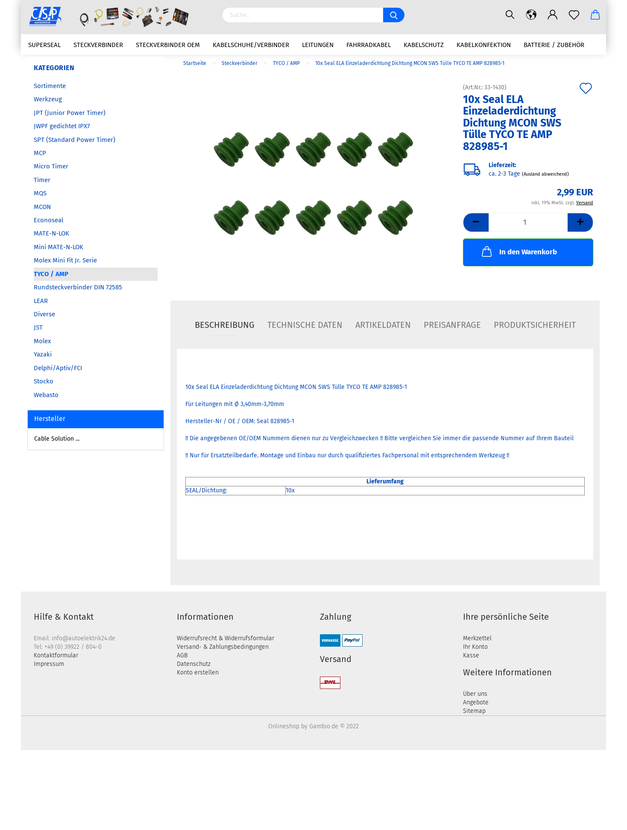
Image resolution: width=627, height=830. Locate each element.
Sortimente (50, 86)
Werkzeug (48, 99)
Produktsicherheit (535, 325)
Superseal (44, 45)
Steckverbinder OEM (168, 45)
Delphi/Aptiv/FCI (58, 368)
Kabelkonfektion (484, 45)
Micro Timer (51, 166)
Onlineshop (283, 726)
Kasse (471, 655)
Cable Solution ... (56, 438)
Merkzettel (477, 638)
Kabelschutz (424, 45)
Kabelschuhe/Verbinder (251, 45)
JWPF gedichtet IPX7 (62, 126)
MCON (42, 207)
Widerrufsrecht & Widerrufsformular (225, 638)
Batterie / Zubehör (554, 45)
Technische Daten (305, 325)
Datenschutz (194, 664)
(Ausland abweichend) (545, 174)
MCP (40, 153)
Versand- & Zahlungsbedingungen (223, 646)
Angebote (476, 702)
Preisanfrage (452, 325)
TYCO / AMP (51, 274)
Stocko (43, 381)
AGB (182, 655)
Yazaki (43, 354)
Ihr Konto (475, 646)
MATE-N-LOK (51, 233)
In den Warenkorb (518, 251)
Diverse (44, 314)
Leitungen (318, 45)
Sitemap (474, 711)
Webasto (46, 395)
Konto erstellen (198, 672)
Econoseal (48, 220)
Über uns (475, 694)
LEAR (41, 301)
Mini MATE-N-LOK (58, 247)
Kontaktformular (56, 655)
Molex (42, 341)
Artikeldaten (383, 325)
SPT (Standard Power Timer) (74, 140)
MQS (40, 193)
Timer (42, 180)
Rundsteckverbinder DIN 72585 (78, 287)
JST (38, 327)
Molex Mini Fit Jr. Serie (65, 260)
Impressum (49, 664)
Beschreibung (225, 325)
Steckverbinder (98, 45)
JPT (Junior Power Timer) (69, 113)
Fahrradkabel (368, 45)
